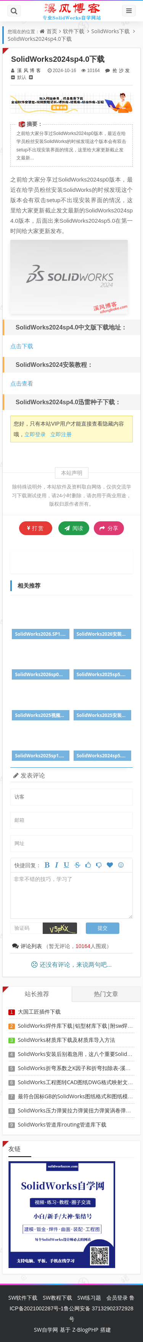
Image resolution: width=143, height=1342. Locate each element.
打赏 (35, 528)
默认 (21, 77)
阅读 (73, 528)
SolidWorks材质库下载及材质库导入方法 (66, 1039)
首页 (52, 31)
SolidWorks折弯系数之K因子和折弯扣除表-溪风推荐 (79, 1068)
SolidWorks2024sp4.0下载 (40, 38)
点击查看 (21, 383)
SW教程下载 (57, 1297)
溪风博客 (29, 70)
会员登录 (117, 1297)
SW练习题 (89, 1297)
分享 (109, 528)
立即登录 (35, 434)
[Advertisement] (77, 561)
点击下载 (21, 346)
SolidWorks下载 (110, 31)
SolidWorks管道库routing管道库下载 (62, 1124)
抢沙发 (120, 70)
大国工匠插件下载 (39, 1011)
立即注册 (61, 434)
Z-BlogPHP (85, 1329)
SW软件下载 (23, 1297)
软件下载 (73, 31)
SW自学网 (46, 1329)
